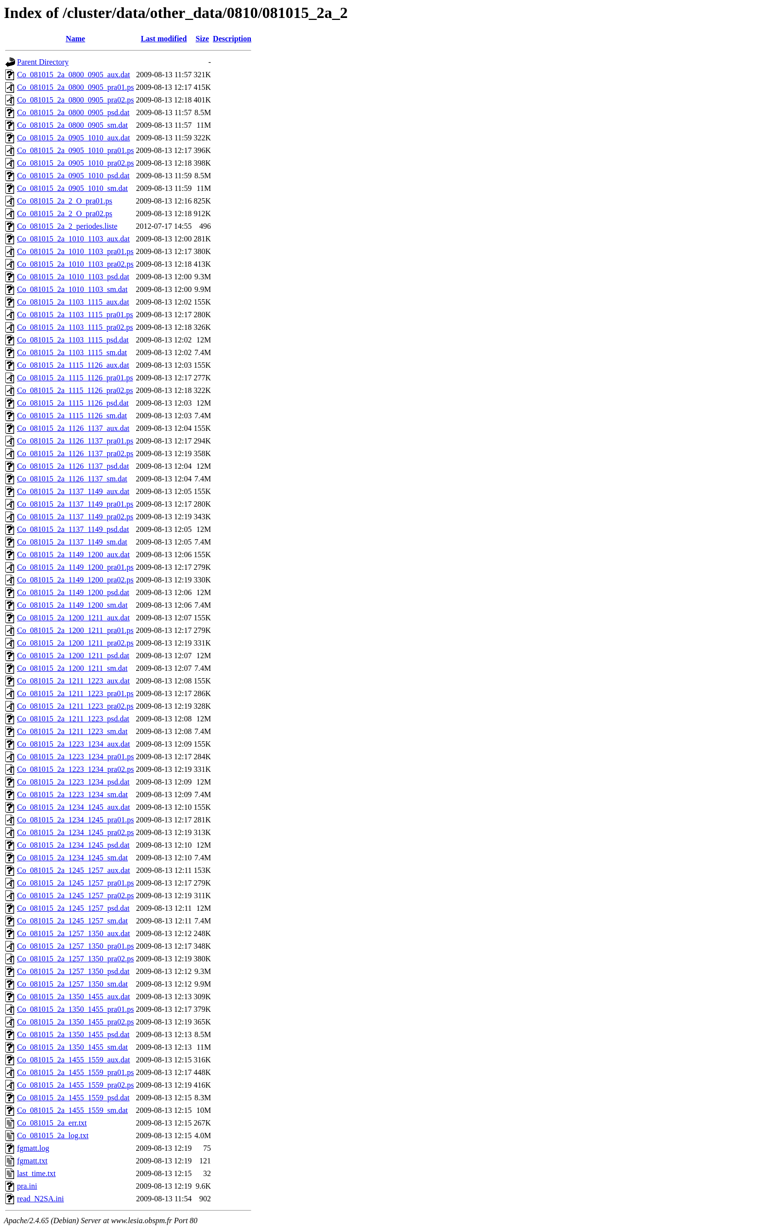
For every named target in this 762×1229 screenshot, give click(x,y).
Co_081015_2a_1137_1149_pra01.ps (75, 504)
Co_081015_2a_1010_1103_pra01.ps (75, 251)
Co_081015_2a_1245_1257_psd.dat (73, 908)
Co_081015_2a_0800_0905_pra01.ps (75, 87)
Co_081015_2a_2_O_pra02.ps (64, 213)
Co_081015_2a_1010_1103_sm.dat (72, 289)
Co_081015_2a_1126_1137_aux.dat (73, 428)
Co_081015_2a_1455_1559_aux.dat (73, 1060)
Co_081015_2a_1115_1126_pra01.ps (75, 378)
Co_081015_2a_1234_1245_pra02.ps (75, 832)
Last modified (164, 38)
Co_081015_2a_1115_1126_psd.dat (73, 403)
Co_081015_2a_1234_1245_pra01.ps (75, 820)
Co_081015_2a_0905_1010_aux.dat (73, 138)
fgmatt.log (33, 1148)
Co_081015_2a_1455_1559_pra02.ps (75, 1085)
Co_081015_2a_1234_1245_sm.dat (72, 857)
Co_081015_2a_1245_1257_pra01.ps (75, 883)
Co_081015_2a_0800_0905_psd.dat (73, 112)
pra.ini (27, 1186)
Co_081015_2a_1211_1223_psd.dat (73, 719)
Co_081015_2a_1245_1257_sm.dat (72, 921)
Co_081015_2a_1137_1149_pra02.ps (75, 516)
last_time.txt (36, 1173)
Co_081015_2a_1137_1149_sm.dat (72, 542)
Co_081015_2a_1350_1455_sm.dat (72, 1047)
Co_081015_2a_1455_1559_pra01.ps (75, 1072)
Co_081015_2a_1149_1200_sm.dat (72, 605)
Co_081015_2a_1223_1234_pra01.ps (75, 756)
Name (75, 38)
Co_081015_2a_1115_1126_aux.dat (73, 365)
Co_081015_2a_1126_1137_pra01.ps (75, 441)
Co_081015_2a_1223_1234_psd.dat (73, 782)
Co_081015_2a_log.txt (52, 1135)
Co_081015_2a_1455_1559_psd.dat (73, 1097)
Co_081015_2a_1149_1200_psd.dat (73, 592)
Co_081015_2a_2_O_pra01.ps (64, 201)
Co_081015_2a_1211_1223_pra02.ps (75, 706)
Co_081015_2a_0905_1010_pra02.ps (75, 163)
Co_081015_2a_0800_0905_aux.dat (73, 74)
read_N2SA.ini (40, 1199)
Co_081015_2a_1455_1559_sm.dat (72, 1110)
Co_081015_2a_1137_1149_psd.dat (73, 529)
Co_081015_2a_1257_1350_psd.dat (73, 971)
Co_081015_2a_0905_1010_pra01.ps (75, 150)
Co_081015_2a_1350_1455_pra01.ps (75, 1009)
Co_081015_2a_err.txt (52, 1123)
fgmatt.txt (32, 1161)
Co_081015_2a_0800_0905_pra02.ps (75, 100)
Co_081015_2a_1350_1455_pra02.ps (75, 1022)
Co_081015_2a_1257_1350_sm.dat (72, 984)
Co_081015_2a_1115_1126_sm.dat (72, 415)
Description (232, 38)
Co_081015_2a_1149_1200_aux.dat (73, 554)
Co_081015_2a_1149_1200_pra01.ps (75, 567)
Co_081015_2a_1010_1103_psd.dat (73, 277)
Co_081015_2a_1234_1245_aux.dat (73, 807)
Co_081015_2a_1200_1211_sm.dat (72, 668)
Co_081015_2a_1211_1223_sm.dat (72, 731)
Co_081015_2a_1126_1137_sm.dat (72, 479)
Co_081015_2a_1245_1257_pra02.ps (75, 895)
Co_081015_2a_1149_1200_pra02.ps (75, 580)
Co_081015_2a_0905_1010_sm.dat (72, 188)
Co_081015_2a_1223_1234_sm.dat (72, 794)
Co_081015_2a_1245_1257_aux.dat (73, 870)
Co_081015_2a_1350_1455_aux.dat (73, 996)
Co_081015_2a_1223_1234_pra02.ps (75, 769)
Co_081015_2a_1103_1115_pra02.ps (75, 327)
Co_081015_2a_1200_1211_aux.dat (73, 618)
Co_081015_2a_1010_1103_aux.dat (73, 239)
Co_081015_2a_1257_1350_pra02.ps (75, 959)
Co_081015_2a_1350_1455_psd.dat (73, 1034)
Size (202, 38)
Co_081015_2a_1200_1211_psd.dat (73, 655)
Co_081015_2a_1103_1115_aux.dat (73, 302)
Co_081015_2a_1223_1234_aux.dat (73, 744)
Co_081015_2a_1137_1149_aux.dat (73, 491)
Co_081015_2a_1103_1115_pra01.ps (75, 314)
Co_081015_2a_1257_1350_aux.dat (73, 933)
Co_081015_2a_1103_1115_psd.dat (73, 340)
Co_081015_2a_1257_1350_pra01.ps (75, 946)
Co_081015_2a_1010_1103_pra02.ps (75, 264)
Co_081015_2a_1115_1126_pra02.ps (75, 390)
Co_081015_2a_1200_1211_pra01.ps (75, 630)
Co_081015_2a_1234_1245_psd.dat (73, 845)
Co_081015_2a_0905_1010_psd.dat (73, 175)
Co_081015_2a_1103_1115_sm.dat (72, 352)
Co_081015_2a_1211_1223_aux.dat (73, 681)
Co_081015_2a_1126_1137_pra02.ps (75, 453)
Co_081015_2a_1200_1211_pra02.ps (75, 643)
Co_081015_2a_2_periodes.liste (67, 226)
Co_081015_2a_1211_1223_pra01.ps (75, 693)
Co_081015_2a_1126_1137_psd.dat (73, 466)
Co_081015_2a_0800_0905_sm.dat (72, 125)
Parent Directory (43, 62)
